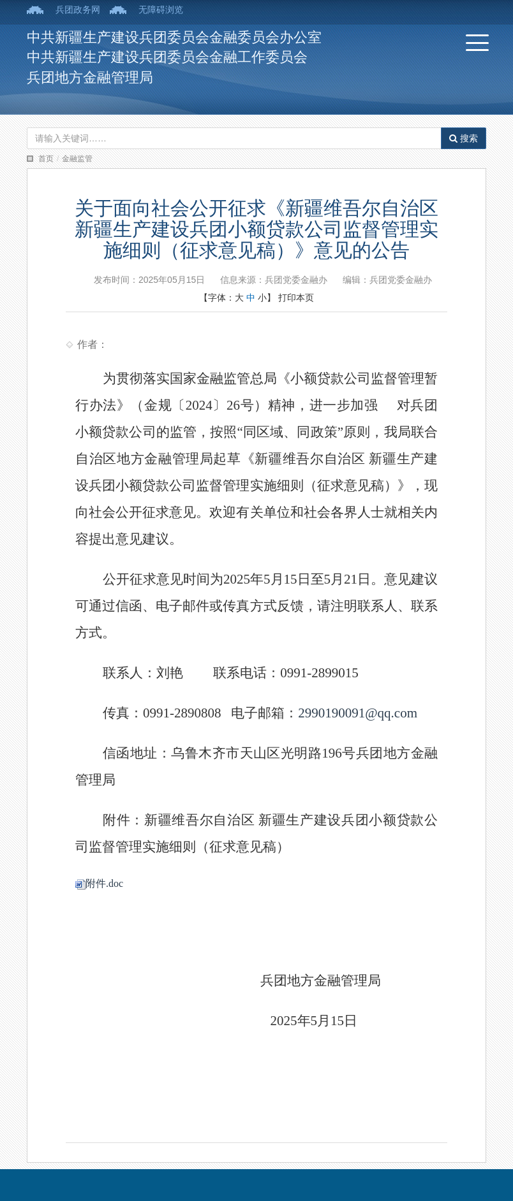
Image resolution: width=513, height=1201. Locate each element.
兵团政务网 (78, 9)
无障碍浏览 (160, 9)
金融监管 (77, 158)
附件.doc (99, 883)
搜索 (463, 138)
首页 (46, 158)
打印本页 (296, 297)
